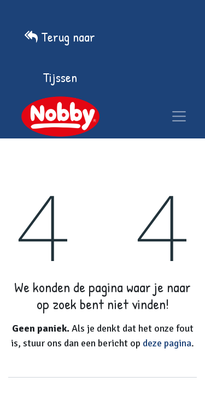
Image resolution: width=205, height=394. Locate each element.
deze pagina (167, 343)
